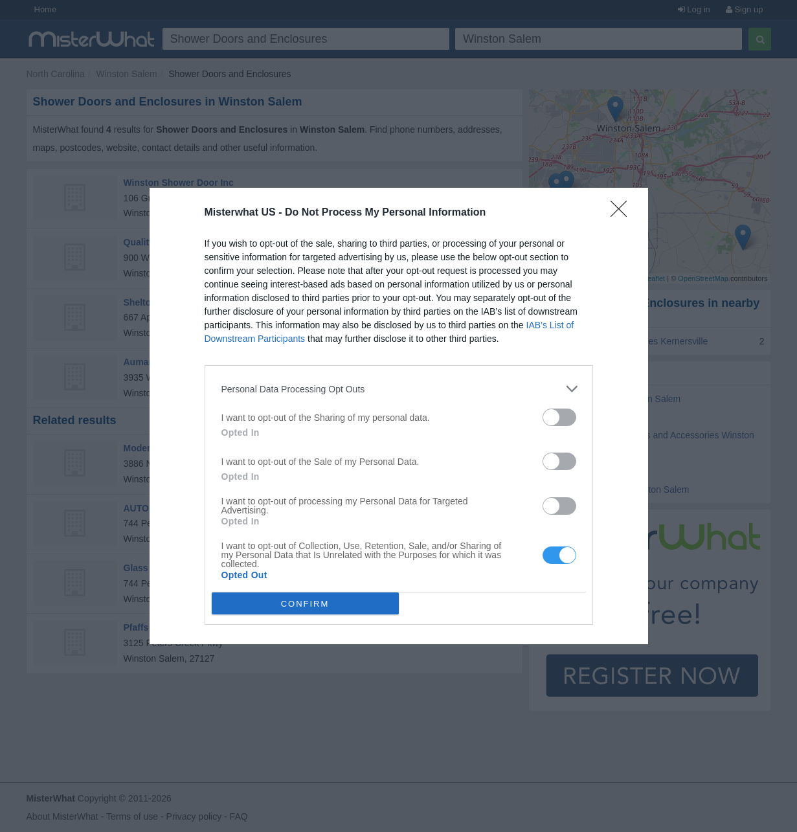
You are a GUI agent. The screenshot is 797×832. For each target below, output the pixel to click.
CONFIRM (305, 603)
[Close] (623, 213)
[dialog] (399, 416)
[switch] (559, 417)
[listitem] (398, 389)
